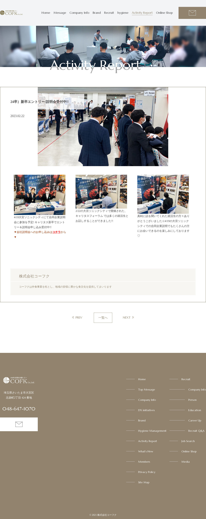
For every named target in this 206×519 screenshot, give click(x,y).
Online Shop (164, 13)
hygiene (122, 13)
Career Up (194, 420)
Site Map (143, 482)
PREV (79, 317)
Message (60, 13)
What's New (145, 451)
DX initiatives (146, 410)
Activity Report (142, 13)
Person (192, 399)
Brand (97, 13)
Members (144, 461)
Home (46, 13)
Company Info (79, 13)
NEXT (126, 317)
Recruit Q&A (196, 430)
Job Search (188, 441)
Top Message (146, 389)
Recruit (109, 13)
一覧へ (103, 317)
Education (194, 410)
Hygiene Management (152, 430)
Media (185, 461)
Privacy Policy (146, 472)
